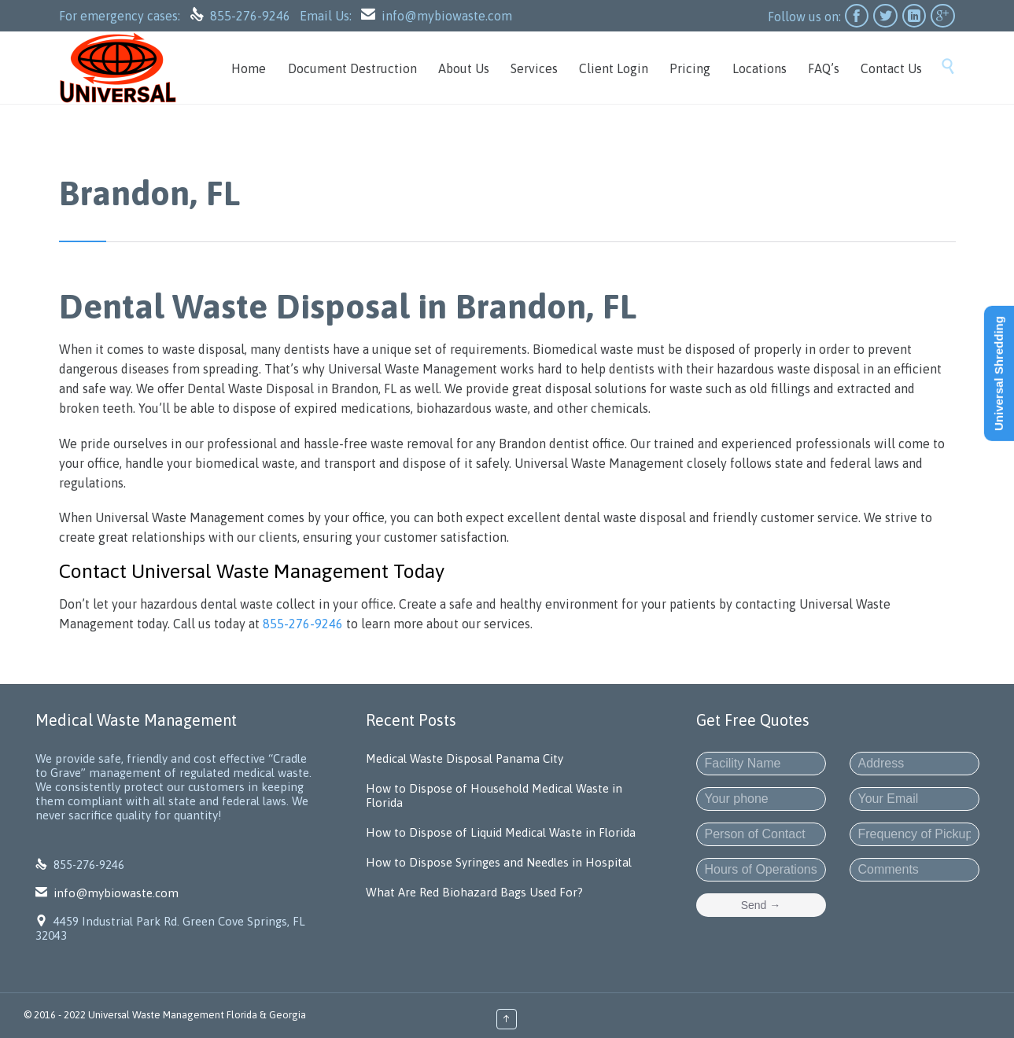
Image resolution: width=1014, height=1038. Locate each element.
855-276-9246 (251, 16)
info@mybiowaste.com (447, 16)
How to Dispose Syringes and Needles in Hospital (499, 862)
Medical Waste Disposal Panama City (464, 758)
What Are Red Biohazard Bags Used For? (474, 892)
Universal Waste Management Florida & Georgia (197, 1015)
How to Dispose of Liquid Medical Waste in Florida (501, 832)
